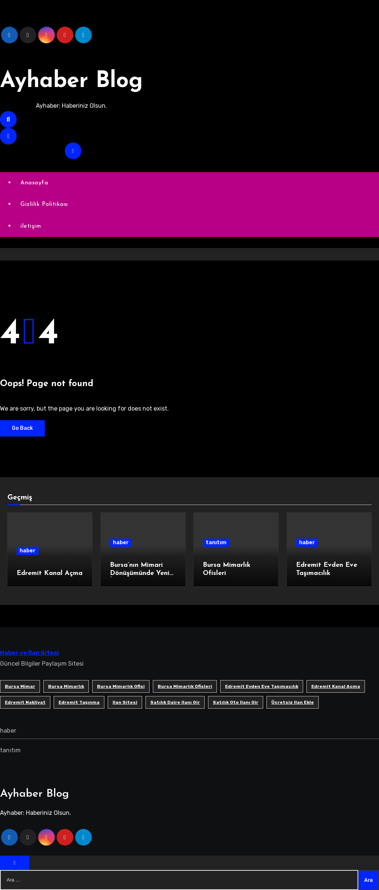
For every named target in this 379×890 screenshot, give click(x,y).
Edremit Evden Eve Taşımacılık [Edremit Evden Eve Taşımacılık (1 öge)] (261, 686)
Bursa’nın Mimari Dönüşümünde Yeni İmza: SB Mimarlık (140, 573)
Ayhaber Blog (71, 81)
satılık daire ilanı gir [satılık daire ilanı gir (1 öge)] (175, 702)
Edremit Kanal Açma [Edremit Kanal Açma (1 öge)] (335, 686)
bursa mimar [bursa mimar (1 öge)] (20, 686)
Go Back (22, 428)
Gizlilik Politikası (44, 204)
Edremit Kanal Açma (50, 573)
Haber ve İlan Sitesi (29, 652)
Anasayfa (34, 183)
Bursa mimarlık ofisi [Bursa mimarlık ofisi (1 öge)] (121, 686)
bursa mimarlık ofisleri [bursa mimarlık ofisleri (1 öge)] (185, 686)
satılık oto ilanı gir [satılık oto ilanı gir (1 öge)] (235, 702)
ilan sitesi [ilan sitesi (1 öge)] (125, 702)
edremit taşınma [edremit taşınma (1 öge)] (79, 702)
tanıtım (216, 542)
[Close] (14, 863)
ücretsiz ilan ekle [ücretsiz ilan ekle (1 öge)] (292, 702)
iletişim (30, 226)
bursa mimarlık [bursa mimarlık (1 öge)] (66, 686)
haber (28, 551)
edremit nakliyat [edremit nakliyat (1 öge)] (25, 702)
